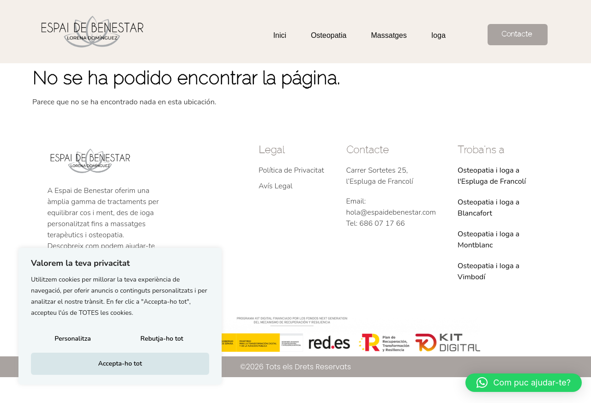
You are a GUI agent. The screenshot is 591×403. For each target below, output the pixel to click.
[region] (120, 319)
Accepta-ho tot (120, 363)
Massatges (389, 35)
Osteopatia (328, 35)
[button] (523, 382)
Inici (279, 35)
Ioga (438, 35)
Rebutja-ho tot (161, 341)
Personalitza (72, 341)
